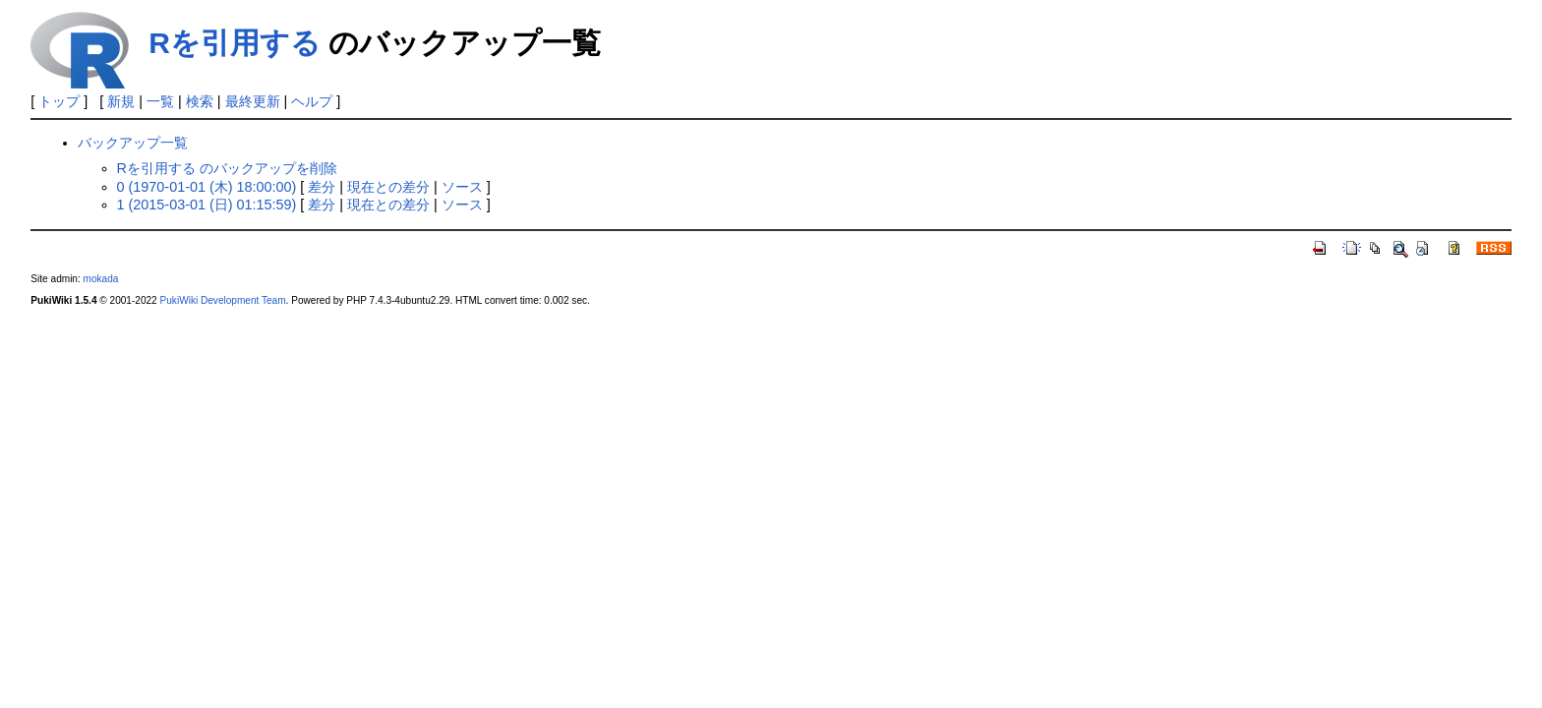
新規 (121, 101)
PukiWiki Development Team (223, 300)
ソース (462, 187)
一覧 (160, 101)
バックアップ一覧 (133, 142)
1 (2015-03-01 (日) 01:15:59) (207, 204)
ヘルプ (311, 101)
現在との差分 (388, 187)
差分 (321, 187)
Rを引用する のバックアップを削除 (227, 168)
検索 (199, 101)
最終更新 (252, 101)
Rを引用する (234, 43)
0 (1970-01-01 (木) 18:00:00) (207, 187)
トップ (59, 101)
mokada (101, 278)
